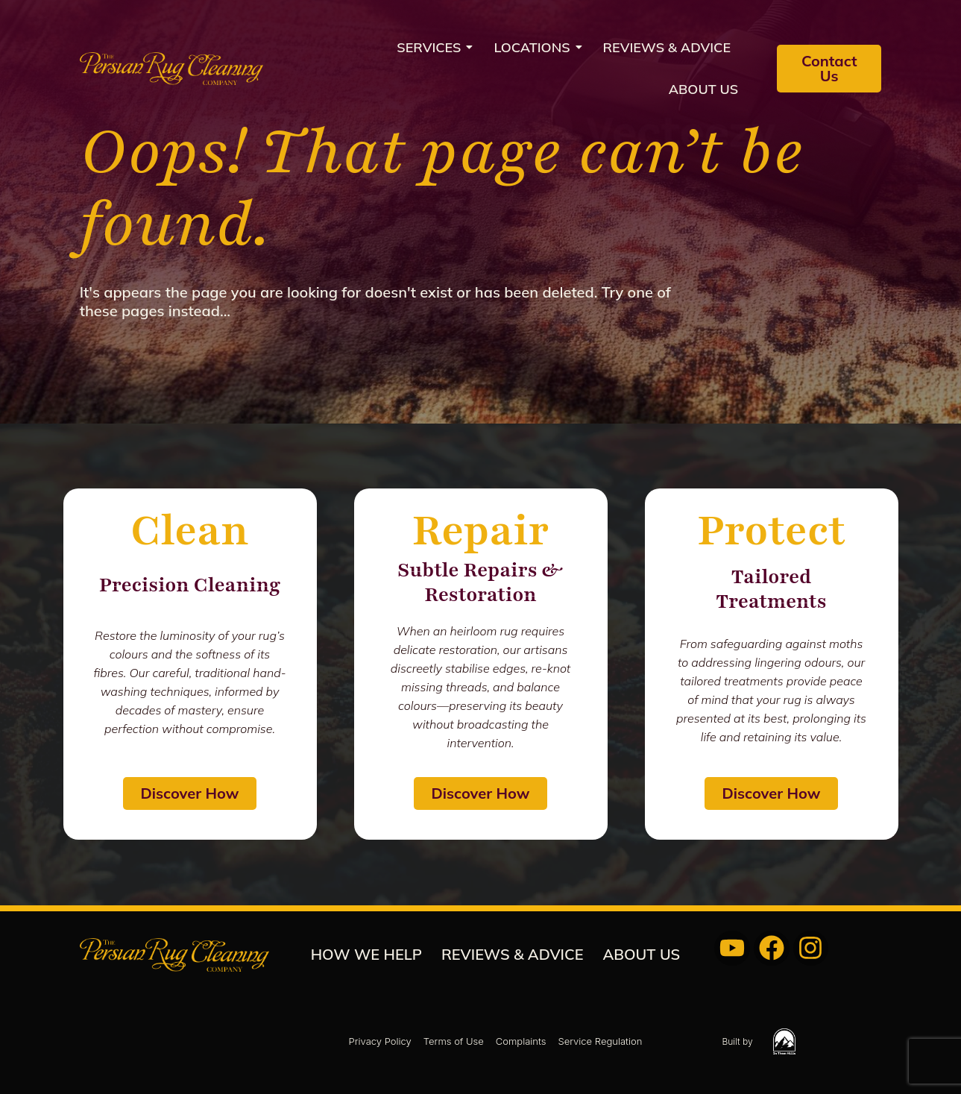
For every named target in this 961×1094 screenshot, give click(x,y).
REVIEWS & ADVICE (667, 47)
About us (703, 89)
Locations (536, 47)
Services (433, 47)
